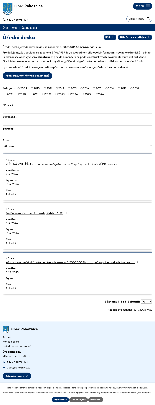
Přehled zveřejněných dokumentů (27, 75)
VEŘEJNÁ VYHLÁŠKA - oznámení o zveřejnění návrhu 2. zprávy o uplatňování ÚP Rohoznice (64, 164)
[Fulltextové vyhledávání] (139, 19)
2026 (100, 94)
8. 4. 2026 (12, 223)
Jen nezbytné (78, 399)
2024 (74, 94)
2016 (111, 88)
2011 (49, 88)
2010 (37, 88)
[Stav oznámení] (77, 146)
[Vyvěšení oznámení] (77, 123)
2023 (61, 94)
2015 (98, 88)
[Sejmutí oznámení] (77, 134)
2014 (86, 88)
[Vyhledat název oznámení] (77, 111)
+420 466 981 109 (17, 361)
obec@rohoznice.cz (19, 367)
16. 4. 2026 (12, 233)
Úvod (5, 27)
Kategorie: (9, 88)
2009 (23, 88)
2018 (136, 88)
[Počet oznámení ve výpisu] (146, 302)
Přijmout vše (60, 399)
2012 (61, 88)
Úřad (14, 27)
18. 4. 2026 (12, 184)
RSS (110, 37)
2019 (10, 94)
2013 (73, 88)
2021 (35, 94)
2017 (123, 88)
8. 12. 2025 (12, 272)
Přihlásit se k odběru (135, 37)
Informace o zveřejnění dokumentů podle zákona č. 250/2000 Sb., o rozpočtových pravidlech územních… (73, 262)
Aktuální (11, 194)
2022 (48, 94)
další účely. (143, 387)
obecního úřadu (81, 67)
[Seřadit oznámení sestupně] (12, 105)
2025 (87, 94)
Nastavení (95, 399)
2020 (22, 94)
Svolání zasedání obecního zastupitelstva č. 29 (37, 213)
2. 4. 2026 (12, 174)
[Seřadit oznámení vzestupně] (12, 104)
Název (7, 105)
